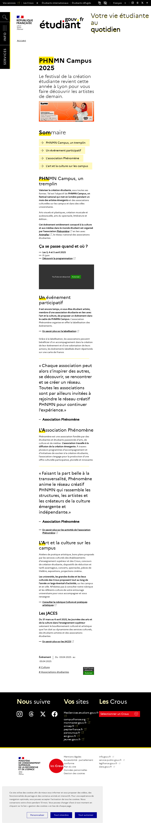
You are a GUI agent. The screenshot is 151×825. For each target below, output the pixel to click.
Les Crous (28, 3)
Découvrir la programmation (57, 258)
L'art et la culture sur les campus (64, 166)
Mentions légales (72, 756)
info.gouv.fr (106, 756)
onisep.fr (71, 726)
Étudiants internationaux (55, 3)
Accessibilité (106, 3)
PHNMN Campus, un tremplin (63, 142)
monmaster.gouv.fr (77, 722)
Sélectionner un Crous (119, 714)
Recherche (5, 17)
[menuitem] (133, 3)
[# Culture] (44, 667)
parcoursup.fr (74, 732)
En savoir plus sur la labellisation (59, 331)
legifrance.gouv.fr (111, 763)
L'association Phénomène (60, 158)
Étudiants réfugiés (81, 3)
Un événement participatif (61, 150)
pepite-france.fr (75, 729)
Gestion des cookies (74, 773)
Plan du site (70, 766)
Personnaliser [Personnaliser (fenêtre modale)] (37, 815)
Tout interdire (61, 815)
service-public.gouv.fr (113, 760)
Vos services (10, 3)
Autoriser (76, 277)
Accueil (21, 40)
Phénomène (63, 231)
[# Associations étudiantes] (54, 672)
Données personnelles (75, 770)
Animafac (44, 234)
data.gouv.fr (108, 766)
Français (118, 3)
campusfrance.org (76, 719)
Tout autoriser (85, 815)
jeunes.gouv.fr (74, 739)
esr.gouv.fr (72, 736)
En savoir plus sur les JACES (56, 641)
